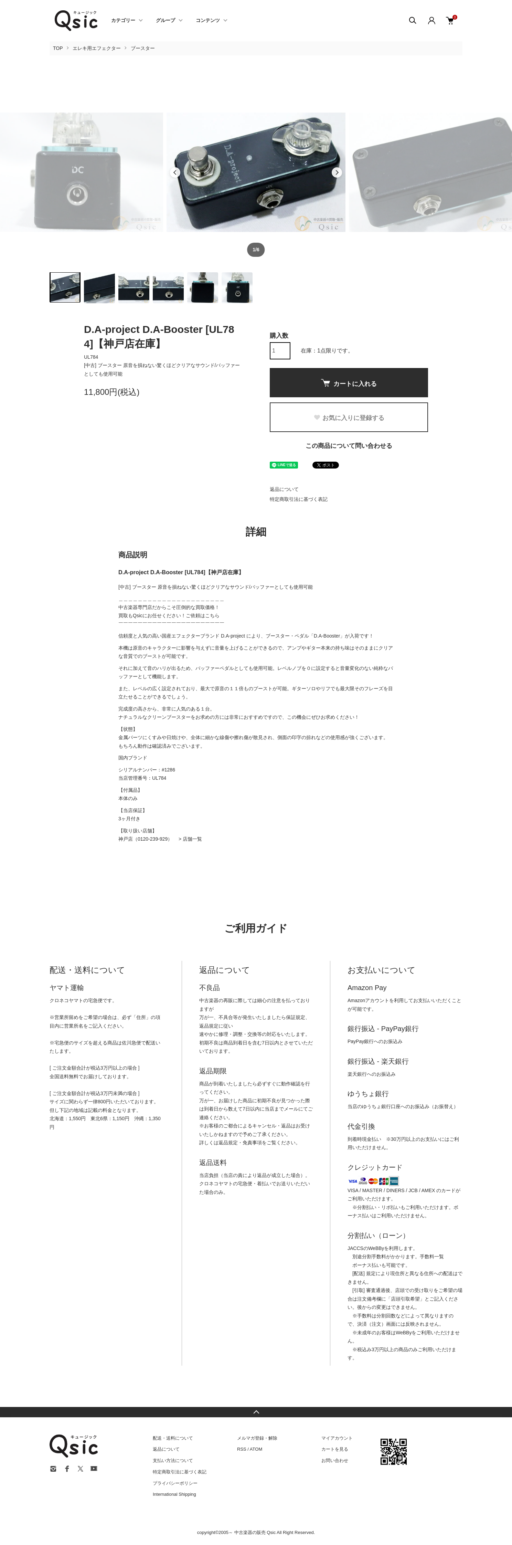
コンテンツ (208, 20)
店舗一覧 (192, 839)
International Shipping (174, 1494)
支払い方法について (173, 1460)
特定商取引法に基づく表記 (299, 499)
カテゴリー (123, 20)
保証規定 (295, 1017)
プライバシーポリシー (175, 1483)
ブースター (143, 48)
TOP (58, 48)
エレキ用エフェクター (97, 48)
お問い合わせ (334, 1460)
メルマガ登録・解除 (257, 1438)
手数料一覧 (432, 1256)
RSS (241, 1449)
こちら (212, 615)
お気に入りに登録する (348, 417)
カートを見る (334, 1449)
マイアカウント (337, 1438)
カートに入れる (349, 383)
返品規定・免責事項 (240, 1142)
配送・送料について (173, 1438)
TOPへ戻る (256, 1412)
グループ (165, 20)
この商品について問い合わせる (349, 445)
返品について (284, 489)
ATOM (256, 1449)
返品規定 (208, 1026)
